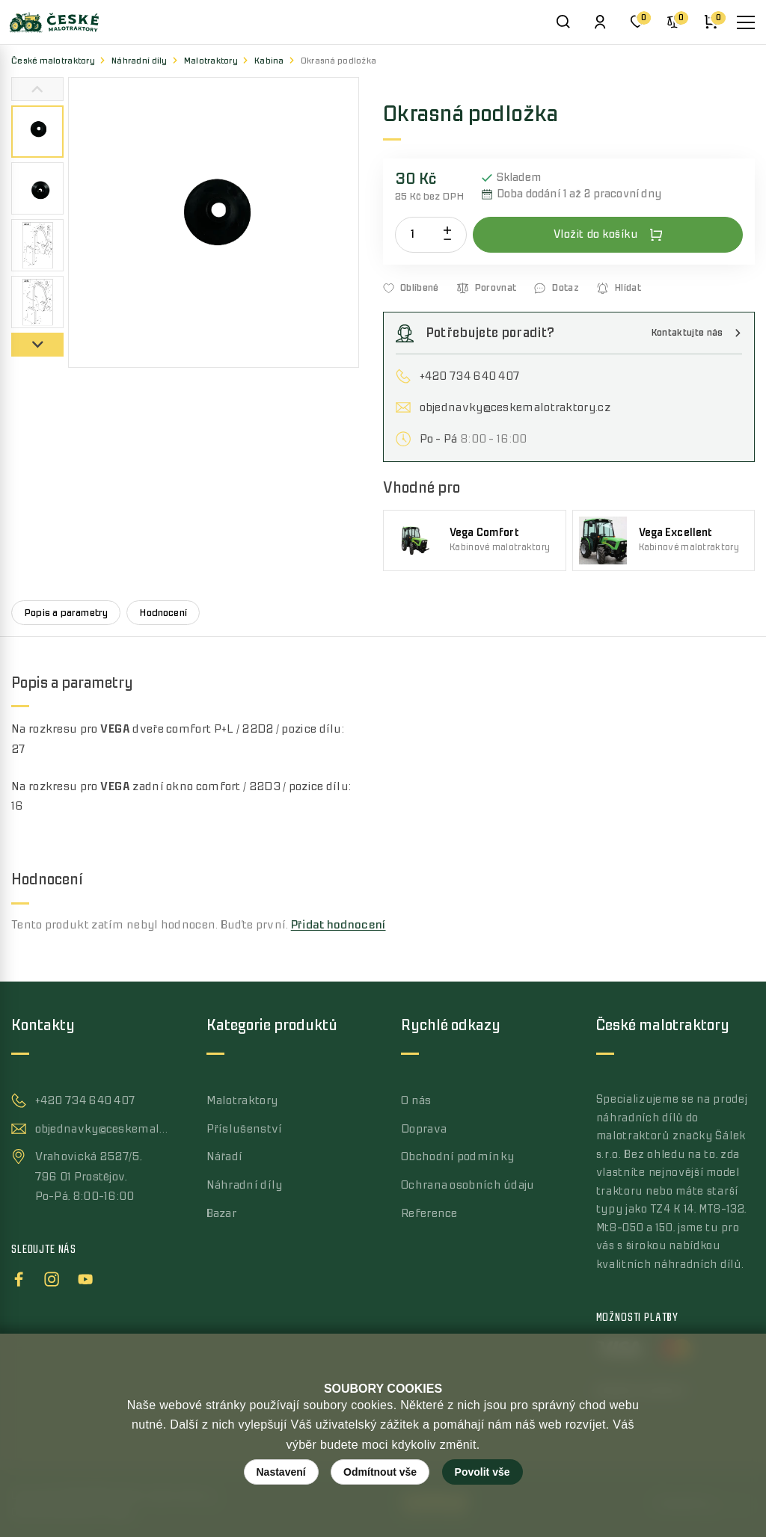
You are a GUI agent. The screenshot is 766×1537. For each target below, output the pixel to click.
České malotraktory (53, 61)
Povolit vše (482, 1472)
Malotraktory (211, 61)
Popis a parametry (66, 612)
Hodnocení (163, 612)
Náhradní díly (139, 61)
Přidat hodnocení (338, 924)
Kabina (269, 61)
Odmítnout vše (380, 1472)
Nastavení (281, 1472)
